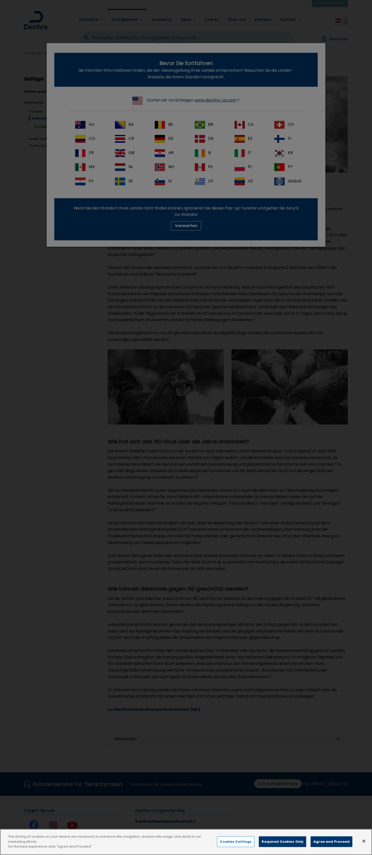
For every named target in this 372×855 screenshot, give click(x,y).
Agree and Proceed (331, 846)
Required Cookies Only (282, 846)
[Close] (363, 845)
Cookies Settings (236, 846)
